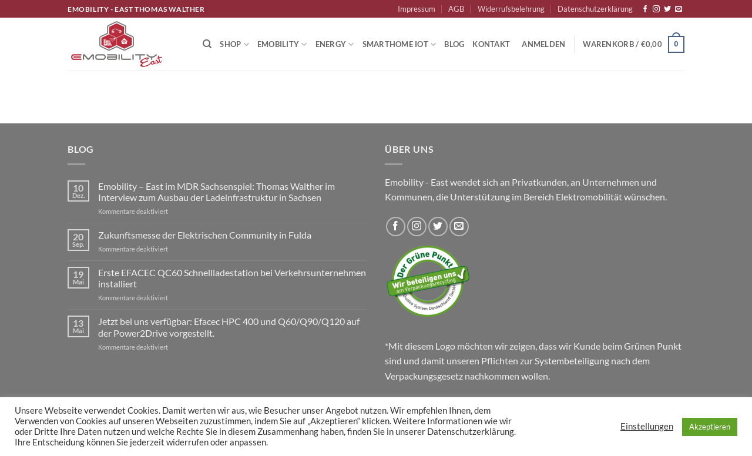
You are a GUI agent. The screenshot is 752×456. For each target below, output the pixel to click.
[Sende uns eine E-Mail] (678, 9)
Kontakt (491, 44)
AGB (456, 9)
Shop (234, 44)
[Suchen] (207, 44)
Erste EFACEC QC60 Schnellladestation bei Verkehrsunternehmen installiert (232, 278)
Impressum (416, 9)
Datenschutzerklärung (595, 9)
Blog (454, 44)
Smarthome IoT (399, 44)
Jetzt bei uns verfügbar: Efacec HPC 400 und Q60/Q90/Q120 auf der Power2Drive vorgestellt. (229, 327)
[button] (543, 44)
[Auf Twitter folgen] (667, 9)
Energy (334, 44)
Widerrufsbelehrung (511, 9)
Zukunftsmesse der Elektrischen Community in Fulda (204, 234)
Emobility (282, 44)
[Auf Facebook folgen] (645, 9)
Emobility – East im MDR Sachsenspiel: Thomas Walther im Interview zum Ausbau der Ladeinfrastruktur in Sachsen (216, 191)
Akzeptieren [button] (709, 426)
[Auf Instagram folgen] (656, 9)
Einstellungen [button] (646, 426)
